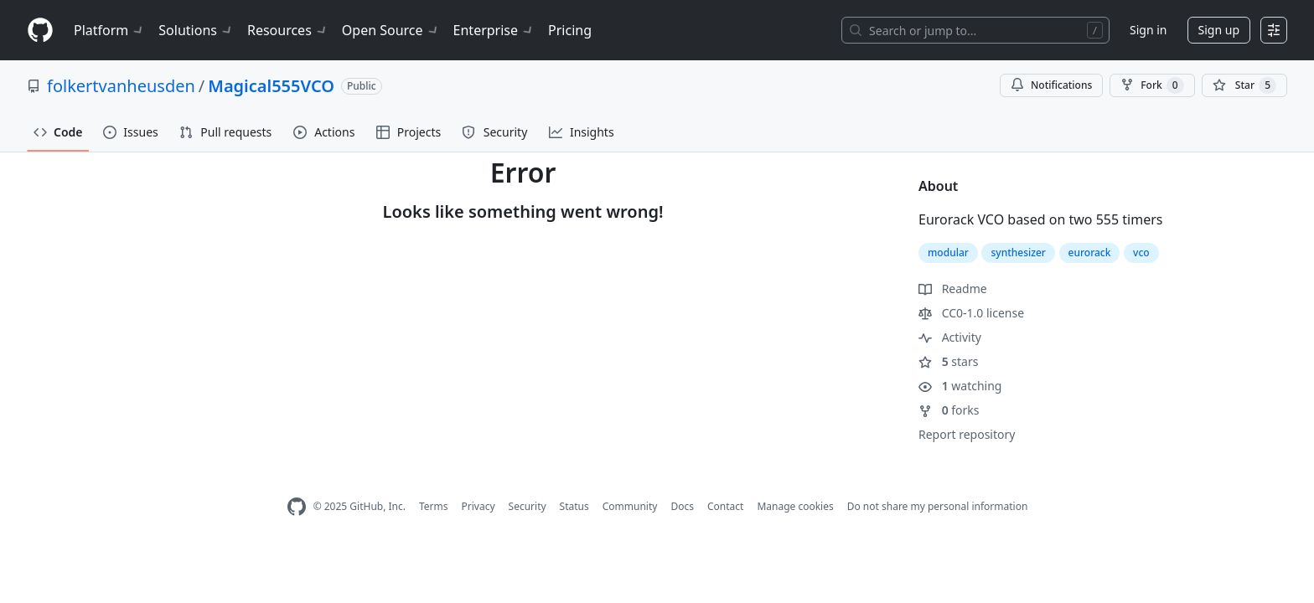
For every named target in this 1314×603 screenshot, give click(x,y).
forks (949, 410)
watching (959, 386)
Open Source (391, 30)
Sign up (1218, 30)
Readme (952, 288)
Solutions (196, 30)
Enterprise (494, 30)
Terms (433, 506)
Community (630, 506)
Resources (287, 30)
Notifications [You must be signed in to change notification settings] (1051, 85)
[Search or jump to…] (975, 30)
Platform (109, 30)
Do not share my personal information (937, 506)
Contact (725, 506)
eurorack (1089, 252)
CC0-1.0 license (971, 313)
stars (948, 361)
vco (1141, 252)
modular (948, 252)
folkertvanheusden (121, 86)
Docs (682, 506)
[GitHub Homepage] (297, 507)
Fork (1151, 85)
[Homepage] (40, 30)
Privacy (478, 506)
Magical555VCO (271, 86)
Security (527, 506)
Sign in (1148, 30)
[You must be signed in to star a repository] (1244, 85)
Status (574, 506)
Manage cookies (795, 506)
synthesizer (1018, 252)
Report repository (966, 434)
